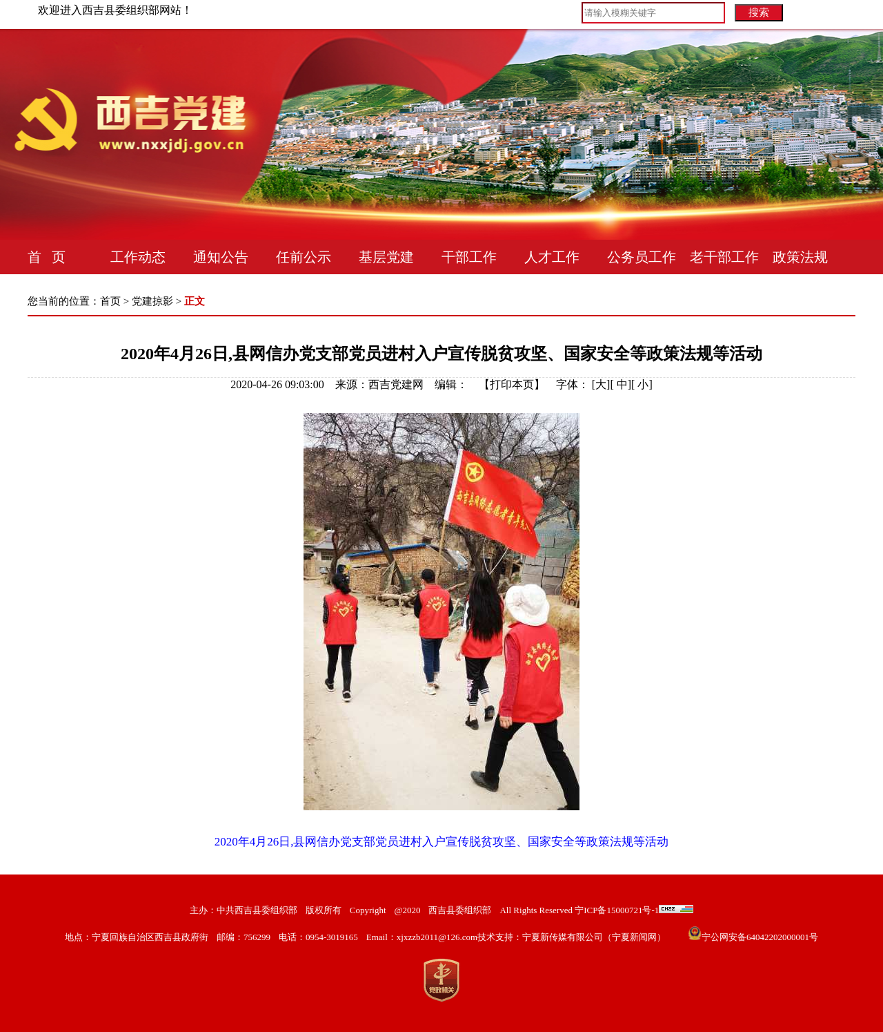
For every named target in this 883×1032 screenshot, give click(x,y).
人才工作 (551, 257)
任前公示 (303, 257)
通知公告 (220, 257)
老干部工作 (724, 257)
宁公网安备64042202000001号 (760, 937)
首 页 (47, 257)
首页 (110, 301)
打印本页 (512, 384)
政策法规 (800, 257)
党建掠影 (152, 301)
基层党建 (386, 257)
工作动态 (138, 257)
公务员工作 (641, 257)
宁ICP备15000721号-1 (616, 910)
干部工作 (469, 257)
